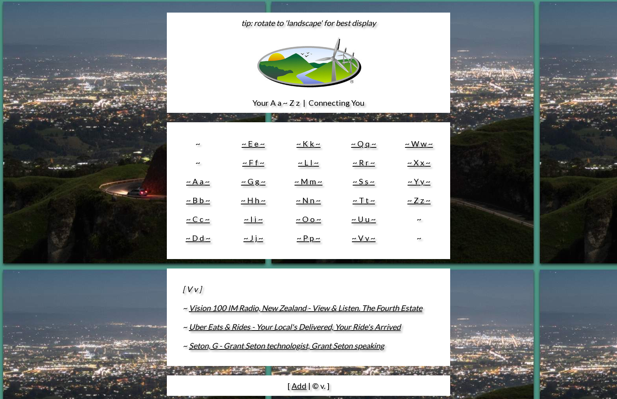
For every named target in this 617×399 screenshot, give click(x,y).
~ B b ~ (198, 200)
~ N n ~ (308, 200)
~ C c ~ (198, 219)
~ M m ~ (308, 181)
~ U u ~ (363, 219)
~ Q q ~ (363, 143)
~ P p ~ (308, 238)
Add (299, 385)
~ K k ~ (308, 143)
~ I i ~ (253, 219)
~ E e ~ (253, 143)
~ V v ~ (363, 238)
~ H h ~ (253, 200)
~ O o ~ (308, 219)
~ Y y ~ (419, 181)
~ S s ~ (364, 181)
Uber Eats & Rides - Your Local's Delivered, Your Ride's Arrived (295, 326)
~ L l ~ (308, 162)
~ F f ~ (253, 162)
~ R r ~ (364, 162)
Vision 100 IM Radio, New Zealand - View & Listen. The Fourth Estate (305, 308)
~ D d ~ (198, 238)
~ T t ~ (364, 200)
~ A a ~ (198, 181)
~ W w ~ (419, 143)
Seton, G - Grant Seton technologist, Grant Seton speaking (286, 345)
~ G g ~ (253, 181)
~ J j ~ (253, 238)
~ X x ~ (418, 162)
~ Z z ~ (418, 200)
